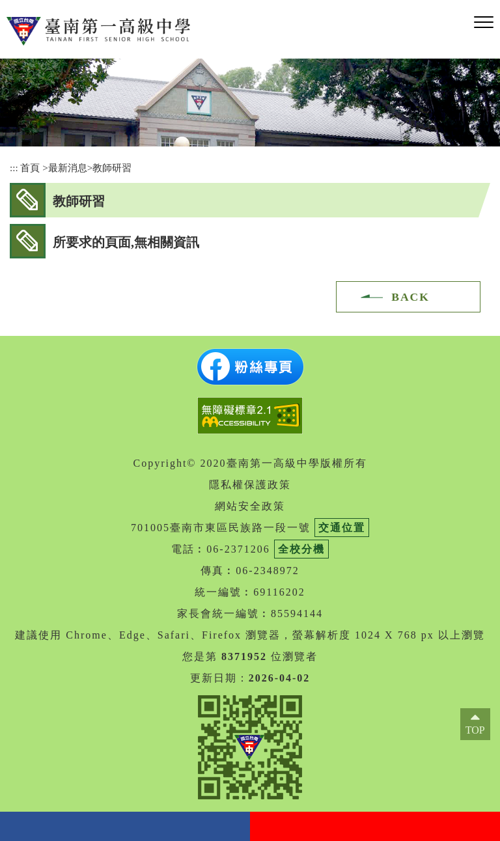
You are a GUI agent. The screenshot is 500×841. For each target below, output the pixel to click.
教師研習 (112, 167)
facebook (125, 826)
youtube (375, 826)
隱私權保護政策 (250, 484)
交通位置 (341, 527)
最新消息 (67, 167)
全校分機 (301, 549)
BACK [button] (410, 296)
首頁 (30, 167)
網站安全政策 (250, 506)
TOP (475, 730)
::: (14, 167)
